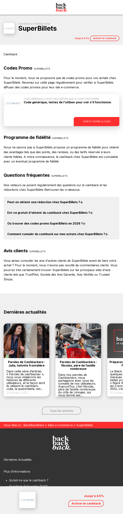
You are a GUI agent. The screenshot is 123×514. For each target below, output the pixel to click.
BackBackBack (33, 425)
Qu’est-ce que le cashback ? (28, 480)
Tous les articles (61, 411)
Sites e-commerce (60, 425)
